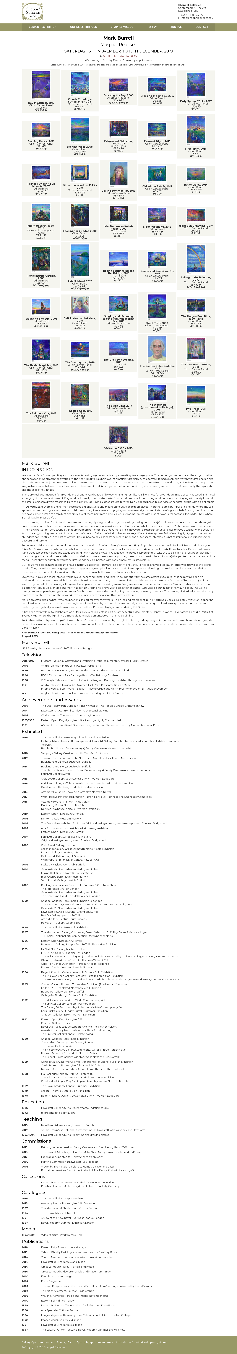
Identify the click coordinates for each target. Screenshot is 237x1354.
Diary (153, 27)
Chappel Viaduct (123, 27)
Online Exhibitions (83, 27)
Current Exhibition (42, 27)
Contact (201, 27)
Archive (176, 27)
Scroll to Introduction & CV (119, 56)
